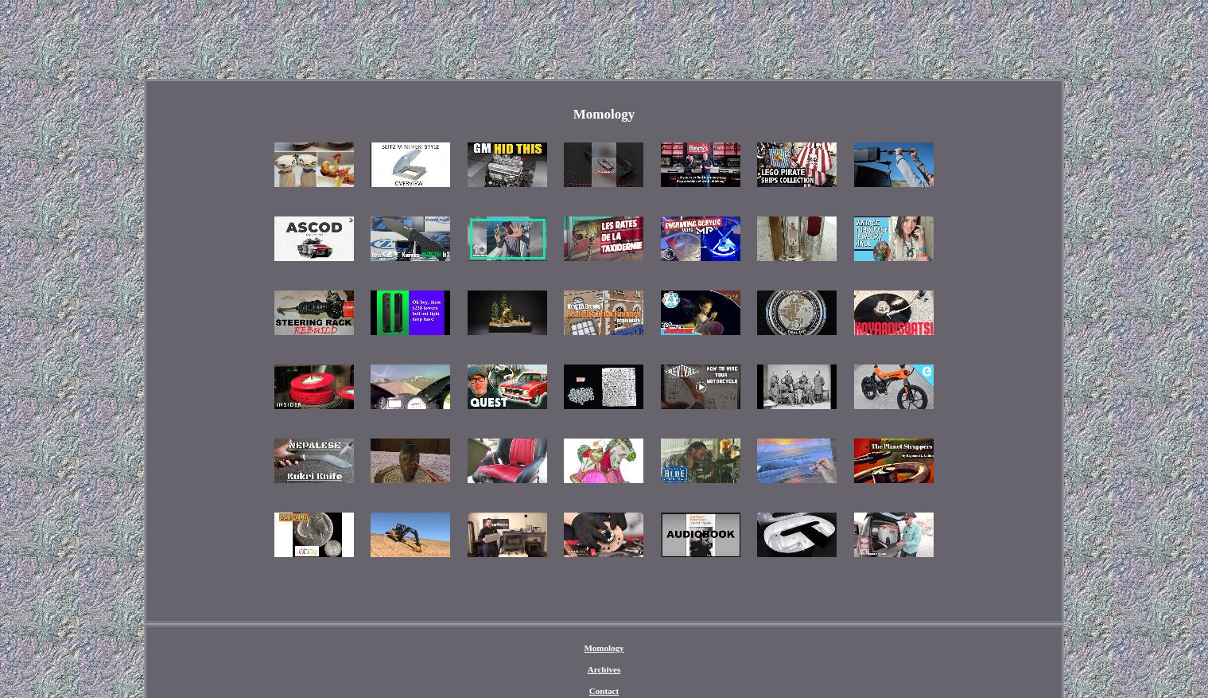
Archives (604, 669)
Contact (604, 691)
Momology (603, 648)
